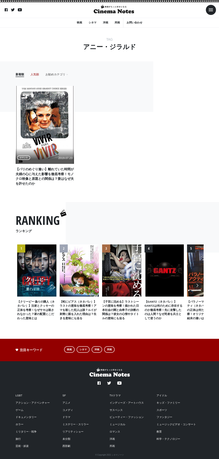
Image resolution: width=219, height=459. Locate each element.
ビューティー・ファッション (127, 417)
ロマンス (115, 431)
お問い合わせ (134, 22)
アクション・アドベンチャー (33, 402)
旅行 (18, 438)
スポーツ (162, 410)
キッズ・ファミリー (168, 402)
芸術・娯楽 (22, 445)
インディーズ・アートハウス (127, 402)
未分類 (66, 438)
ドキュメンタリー (26, 417)
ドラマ (66, 417)
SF (64, 395)
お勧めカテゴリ (55, 74)
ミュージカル (117, 424)
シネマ (92, 22)
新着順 (20, 74)
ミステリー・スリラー (75, 424)
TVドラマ (115, 395)
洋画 (105, 22)
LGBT (19, 395)
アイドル (162, 395)
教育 (159, 431)
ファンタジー (164, 417)
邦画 (117, 22)
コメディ (67, 410)
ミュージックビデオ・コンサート (176, 424)
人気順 (35, 74)
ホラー (19, 424)
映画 (79, 22)
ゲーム (19, 410)
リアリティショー (73, 431)
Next (197, 289)
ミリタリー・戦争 (26, 431)
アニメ (66, 402)
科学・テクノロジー (168, 438)
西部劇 (66, 445)
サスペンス (116, 410)
